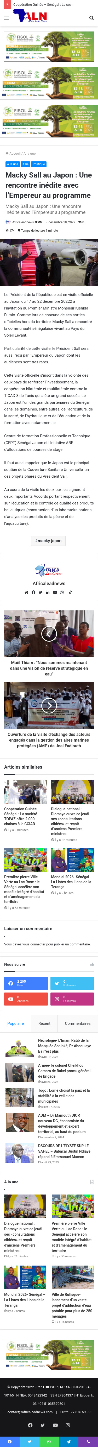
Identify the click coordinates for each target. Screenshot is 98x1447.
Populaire (15, 1023)
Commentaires (78, 1023)
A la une (30, 153)
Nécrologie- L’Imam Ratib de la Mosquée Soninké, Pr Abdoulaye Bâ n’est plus (64, 1045)
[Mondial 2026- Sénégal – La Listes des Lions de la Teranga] (72, 860)
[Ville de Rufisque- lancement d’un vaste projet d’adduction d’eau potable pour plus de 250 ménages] (73, 1277)
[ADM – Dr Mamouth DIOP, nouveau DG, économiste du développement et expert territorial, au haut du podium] (19, 1122)
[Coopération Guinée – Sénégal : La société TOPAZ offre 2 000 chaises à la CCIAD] (25, 792)
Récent (44, 1023)
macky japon (49, 540)
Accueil (13, 153)
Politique (39, 164)
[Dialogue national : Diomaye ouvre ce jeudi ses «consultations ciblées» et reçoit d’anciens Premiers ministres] (72, 792)
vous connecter (33, 944)
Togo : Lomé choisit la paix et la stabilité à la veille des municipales (64, 1095)
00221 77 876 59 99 (75, 1412)
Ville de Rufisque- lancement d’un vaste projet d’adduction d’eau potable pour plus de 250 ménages (72, 1305)
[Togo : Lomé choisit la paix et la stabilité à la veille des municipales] (19, 1097)
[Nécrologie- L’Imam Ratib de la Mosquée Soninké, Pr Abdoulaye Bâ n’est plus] (19, 1047)
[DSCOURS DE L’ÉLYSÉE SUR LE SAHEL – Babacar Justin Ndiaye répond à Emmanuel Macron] (19, 1153)
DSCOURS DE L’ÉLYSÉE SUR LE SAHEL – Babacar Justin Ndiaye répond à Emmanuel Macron (64, 1151)
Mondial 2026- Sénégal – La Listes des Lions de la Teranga (72, 882)
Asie (25, 164)
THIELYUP (50, 1387)
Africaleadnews (23, 222)
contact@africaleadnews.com (30, 1412)
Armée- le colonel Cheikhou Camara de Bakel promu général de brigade (64, 1070)
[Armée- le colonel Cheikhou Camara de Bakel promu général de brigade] (19, 1072)
